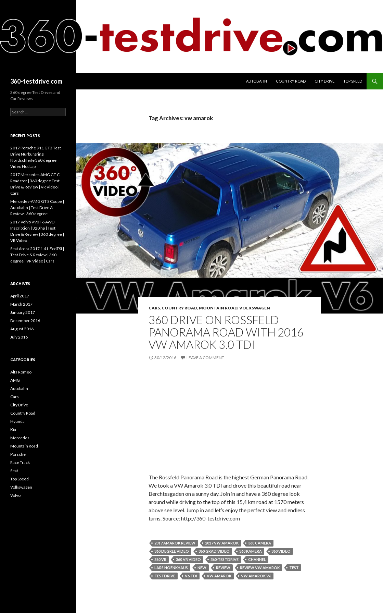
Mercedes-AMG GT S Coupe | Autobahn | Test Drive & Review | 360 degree (37, 207)
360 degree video (171, 551)
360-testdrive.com (36, 81)
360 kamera (250, 551)
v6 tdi (191, 576)
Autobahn (256, 81)
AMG (15, 380)
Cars (154, 307)
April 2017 (19, 295)
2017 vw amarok (222, 543)
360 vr (160, 559)
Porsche (18, 454)
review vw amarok (260, 567)
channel (257, 559)
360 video (281, 551)
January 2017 (22, 312)
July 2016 (19, 337)
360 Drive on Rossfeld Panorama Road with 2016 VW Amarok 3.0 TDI (226, 332)
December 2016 (25, 320)
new (201, 567)
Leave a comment (205, 357)
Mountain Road (218, 307)
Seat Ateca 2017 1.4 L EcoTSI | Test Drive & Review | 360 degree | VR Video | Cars (37, 254)
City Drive (324, 81)
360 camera (259, 543)
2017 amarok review (174, 543)
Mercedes (19, 437)
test (294, 567)
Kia (13, 429)
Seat (14, 470)
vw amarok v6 (256, 576)
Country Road (291, 81)
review (223, 567)
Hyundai (18, 421)
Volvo (15, 495)
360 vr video (188, 559)
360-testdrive (224, 559)
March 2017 (21, 304)
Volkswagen (254, 307)
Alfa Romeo (20, 372)
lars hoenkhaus (171, 567)
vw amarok (219, 576)
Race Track (20, 462)
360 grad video (214, 551)
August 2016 (22, 328)
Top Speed (352, 81)
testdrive (164, 576)
